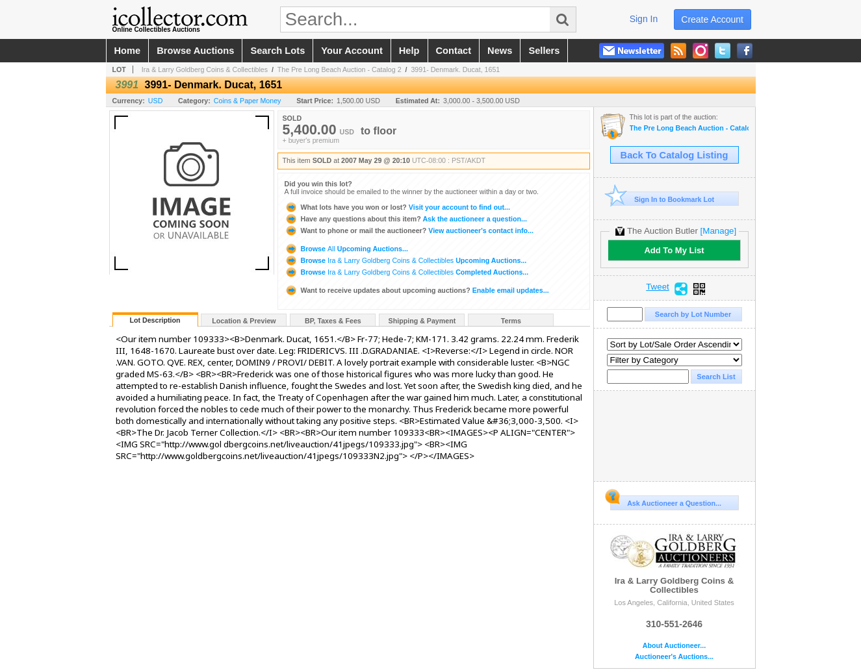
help (409, 50)
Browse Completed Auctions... (407, 272)
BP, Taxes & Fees (333, 321)
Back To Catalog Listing (674, 155)
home (127, 50)
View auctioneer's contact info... (409, 230)
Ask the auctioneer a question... (406, 219)
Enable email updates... (417, 290)
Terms (511, 321)
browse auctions (195, 50)
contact (454, 50)
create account (712, 19)
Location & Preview (244, 321)
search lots (277, 50)
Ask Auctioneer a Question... (665, 501)
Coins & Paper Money (247, 101)
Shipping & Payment (422, 321)
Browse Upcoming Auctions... (346, 249)
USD (155, 101)
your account (351, 50)
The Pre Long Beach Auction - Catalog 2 (339, 69)
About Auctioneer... (674, 645)
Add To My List (674, 250)
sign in (644, 19)
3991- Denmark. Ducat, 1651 (455, 69)
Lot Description (154, 320)
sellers (543, 50)
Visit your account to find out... (397, 207)
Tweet (657, 287)
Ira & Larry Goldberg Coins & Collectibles (205, 69)
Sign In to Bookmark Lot (662, 199)
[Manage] (718, 231)
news (499, 50)
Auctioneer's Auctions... (674, 656)
